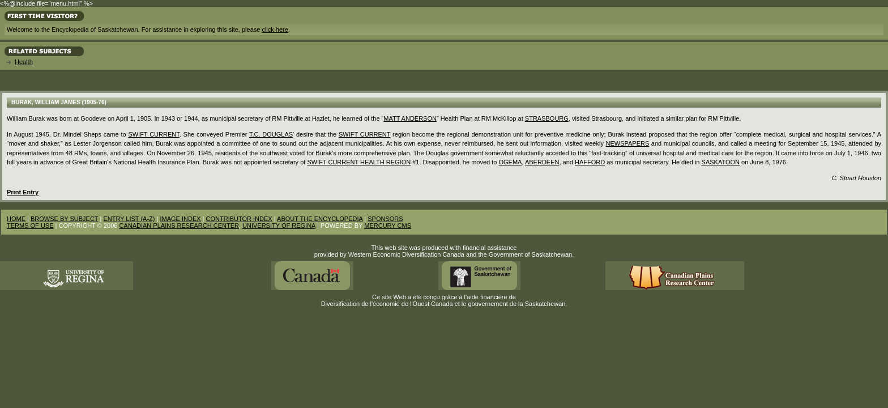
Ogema (510, 162)
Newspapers (627, 143)
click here (275, 29)
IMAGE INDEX (180, 218)
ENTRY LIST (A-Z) (129, 218)
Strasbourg (547, 118)
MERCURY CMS (387, 225)
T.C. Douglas (271, 134)
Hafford (590, 162)
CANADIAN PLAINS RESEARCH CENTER (179, 225)
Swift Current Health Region (359, 162)
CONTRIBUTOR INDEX (239, 218)
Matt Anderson (410, 118)
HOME (16, 218)
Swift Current (153, 134)
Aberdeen (542, 162)
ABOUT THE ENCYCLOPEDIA (319, 218)
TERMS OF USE (30, 225)
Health (24, 61)
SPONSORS (385, 218)
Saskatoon (721, 162)
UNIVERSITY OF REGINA (278, 225)
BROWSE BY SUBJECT (64, 218)
